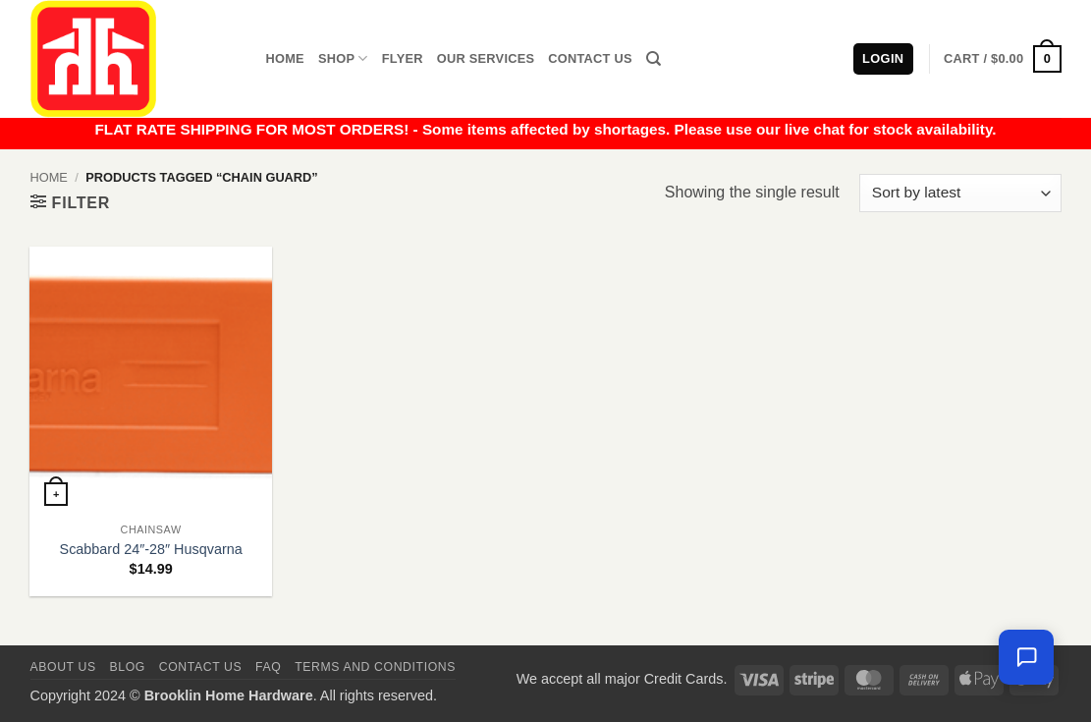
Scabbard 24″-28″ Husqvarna (151, 549)
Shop (343, 58)
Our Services (486, 58)
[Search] (653, 59)
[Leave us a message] (1026, 657)
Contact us (201, 667)
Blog (127, 667)
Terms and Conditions (375, 667)
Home (285, 58)
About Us (63, 667)
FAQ (268, 667)
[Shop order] (960, 193)
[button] (1002, 58)
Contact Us (590, 58)
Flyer (402, 58)
